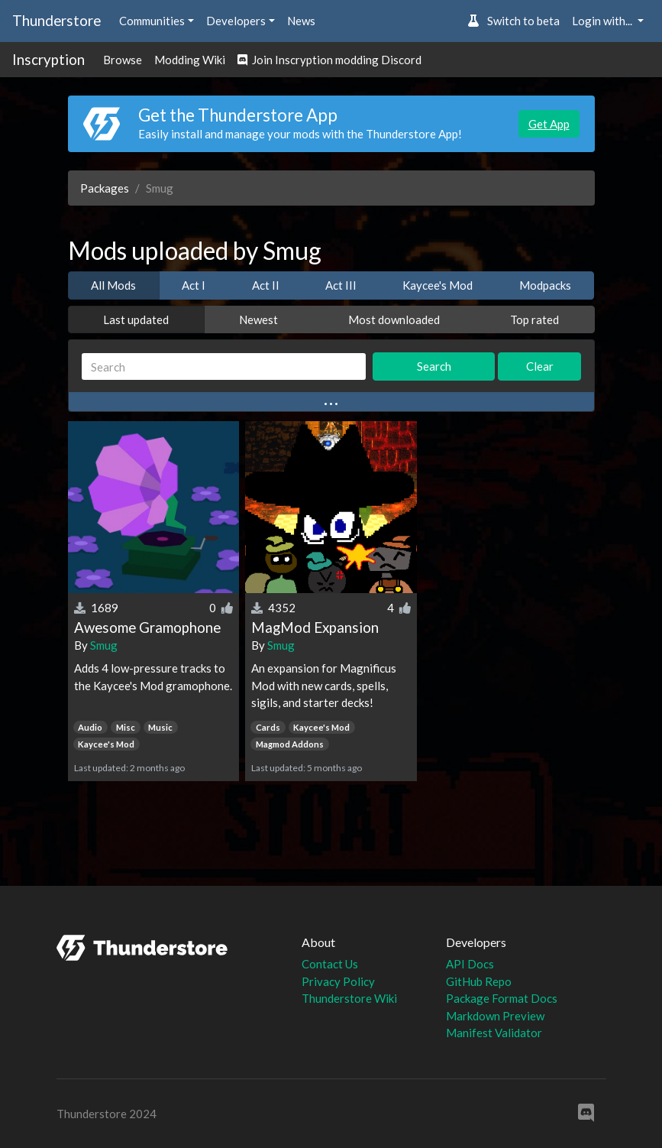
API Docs (470, 964)
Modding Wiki (189, 59)
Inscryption (48, 59)
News (301, 21)
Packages (104, 188)
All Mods (113, 285)
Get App (549, 124)
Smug (104, 645)
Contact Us (330, 964)
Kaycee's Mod (437, 285)
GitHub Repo (479, 981)
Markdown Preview (495, 1016)
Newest (258, 319)
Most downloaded (394, 319)
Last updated (136, 319)
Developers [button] (236, 21)
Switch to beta (513, 21)
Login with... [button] (603, 21)
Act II (265, 285)
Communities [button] (152, 21)
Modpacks (545, 285)
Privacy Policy (338, 981)
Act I (193, 285)
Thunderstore (56, 20)
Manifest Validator (494, 1032)
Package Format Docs (501, 998)
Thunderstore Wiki (349, 998)
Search (434, 366)
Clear (540, 366)
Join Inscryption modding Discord (329, 59)
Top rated (534, 319)
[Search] (224, 366)
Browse (122, 59)
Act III (341, 285)
